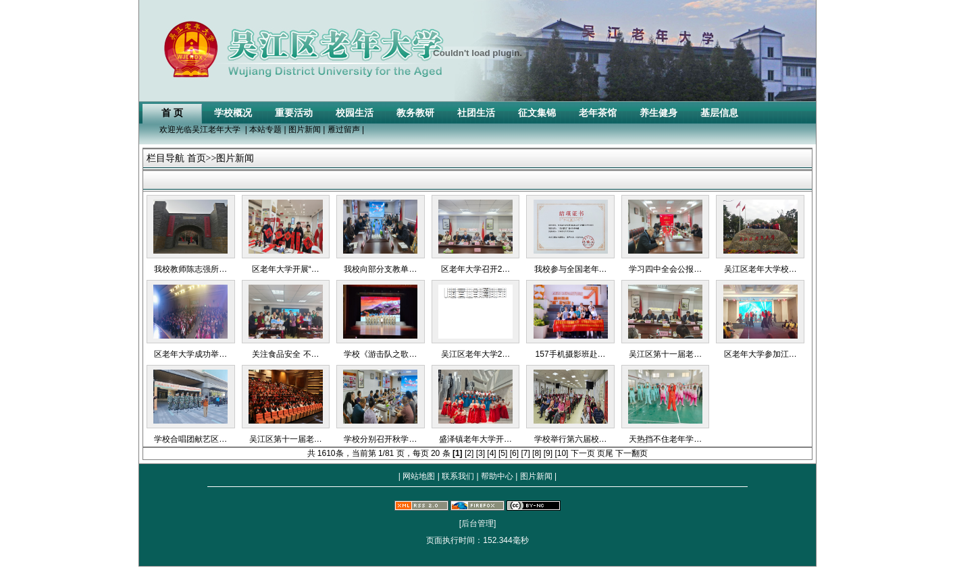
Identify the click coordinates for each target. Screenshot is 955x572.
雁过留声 (344, 129)
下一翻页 (631, 453)
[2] (469, 453)
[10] (561, 453)
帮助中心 (497, 476)
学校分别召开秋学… (380, 439)
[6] (514, 453)
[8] (536, 453)
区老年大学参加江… (760, 354)
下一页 (583, 453)
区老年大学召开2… (476, 269)
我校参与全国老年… (570, 269)
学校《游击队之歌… (380, 354)
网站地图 (419, 476)
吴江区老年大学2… (476, 354)
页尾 (605, 453)
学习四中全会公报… (665, 269)
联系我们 (458, 476)
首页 (196, 158)
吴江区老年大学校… (760, 269)
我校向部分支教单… (380, 269)
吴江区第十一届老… (665, 354)
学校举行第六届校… (570, 439)
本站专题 (265, 129)
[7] (525, 453)
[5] (502, 453)
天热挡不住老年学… (665, 439)
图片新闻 (304, 129)
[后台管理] (477, 523)
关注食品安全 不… (285, 354)
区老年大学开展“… (285, 269)
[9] (548, 453)
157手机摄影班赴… (571, 354)
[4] (491, 453)
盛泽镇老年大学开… (475, 439)
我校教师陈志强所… (190, 269)
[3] (480, 453)
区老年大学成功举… (190, 354)
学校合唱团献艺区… (190, 439)
